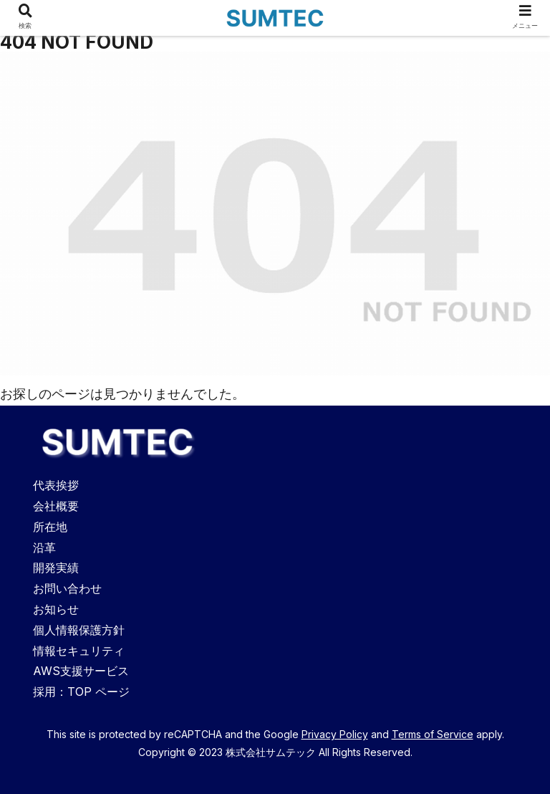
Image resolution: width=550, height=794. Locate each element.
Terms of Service (432, 734)
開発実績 (56, 567)
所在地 (50, 527)
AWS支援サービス (81, 671)
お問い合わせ (67, 588)
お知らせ (56, 609)
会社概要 (56, 506)
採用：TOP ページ (81, 691)
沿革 (44, 547)
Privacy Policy (334, 734)
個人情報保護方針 (79, 630)
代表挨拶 (56, 485)
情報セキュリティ (79, 651)
